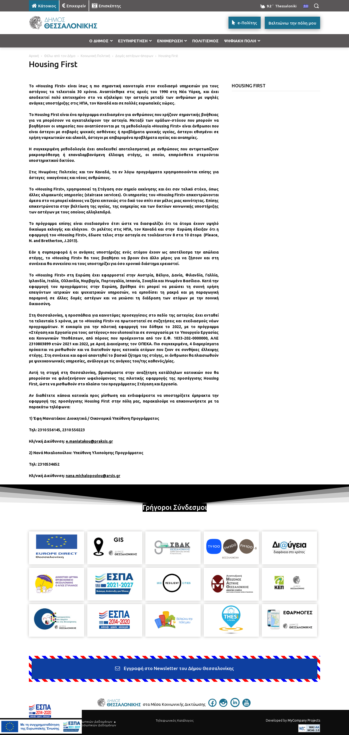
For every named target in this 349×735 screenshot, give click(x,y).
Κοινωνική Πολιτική (95, 56)
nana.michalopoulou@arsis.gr (93, 476)
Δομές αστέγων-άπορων (134, 56)
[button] (316, 6)
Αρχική (34, 56)
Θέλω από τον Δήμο (60, 56)
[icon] (212, 705)
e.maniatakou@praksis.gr (89, 441)
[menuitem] (306, 6)
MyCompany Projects (304, 720)
